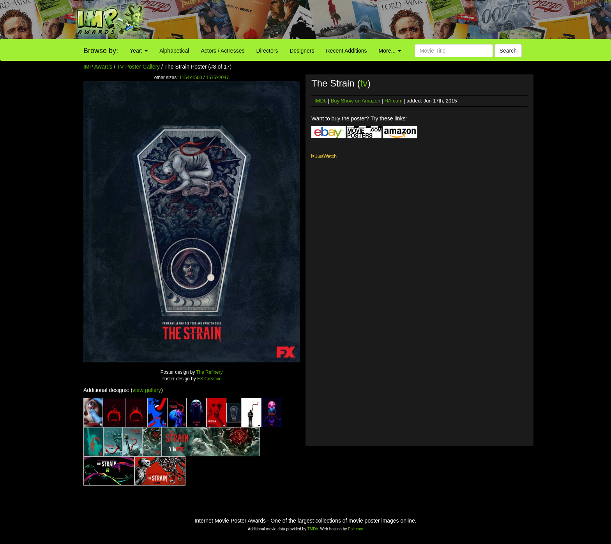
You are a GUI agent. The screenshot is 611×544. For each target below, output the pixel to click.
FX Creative (209, 379)
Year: (139, 51)
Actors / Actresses (222, 51)
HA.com (393, 101)
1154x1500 (190, 77)
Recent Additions (346, 51)
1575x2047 (217, 77)
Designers (302, 51)
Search (508, 51)
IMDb (320, 101)
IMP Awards (97, 67)
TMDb (312, 529)
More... (390, 51)
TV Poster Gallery (138, 67)
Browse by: (100, 51)
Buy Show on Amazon (355, 101)
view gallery (146, 390)
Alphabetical (174, 51)
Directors (267, 51)
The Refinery (209, 372)
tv (363, 83)
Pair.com (355, 529)
